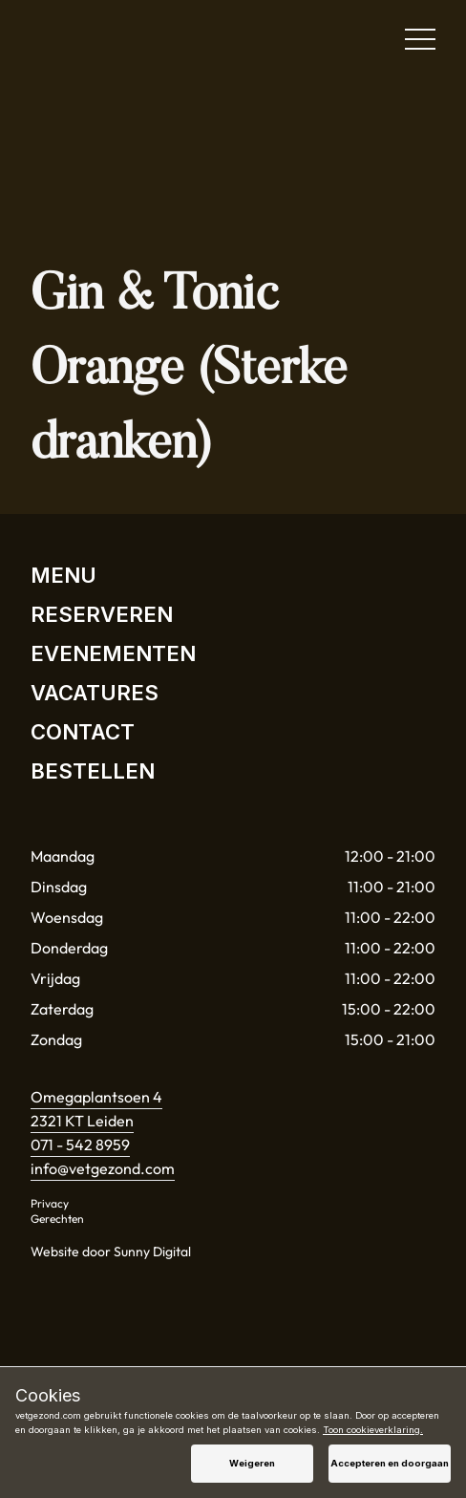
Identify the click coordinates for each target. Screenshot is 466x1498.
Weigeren (252, 1463)
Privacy (50, 1203)
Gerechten (57, 1218)
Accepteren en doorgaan (389, 1463)
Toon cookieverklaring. (373, 1429)
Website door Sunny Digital (111, 1251)
